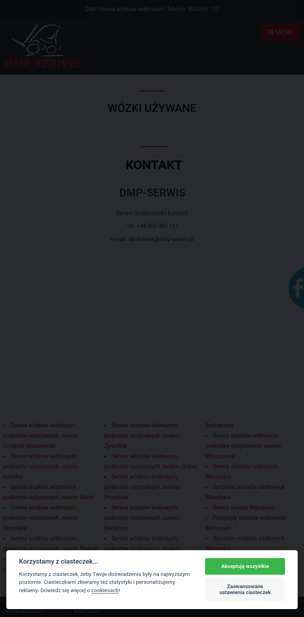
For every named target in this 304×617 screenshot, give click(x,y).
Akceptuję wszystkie (245, 566)
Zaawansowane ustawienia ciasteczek (245, 589)
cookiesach (105, 590)
